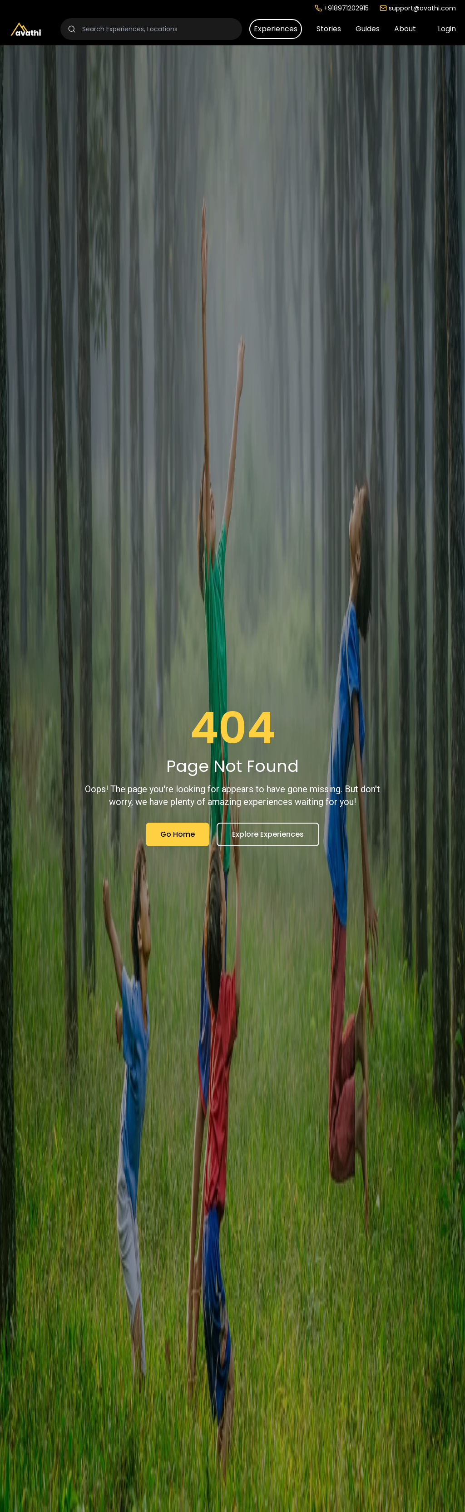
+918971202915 (342, 8)
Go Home (177, 834)
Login (447, 29)
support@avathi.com (418, 8)
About (405, 29)
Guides (368, 29)
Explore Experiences (268, 834)
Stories (329, 29)
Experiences (275, 29)
